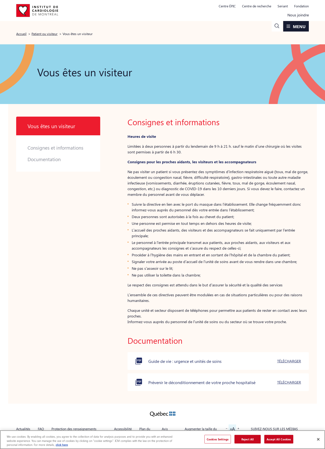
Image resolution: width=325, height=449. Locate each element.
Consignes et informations (55, 148)
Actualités (23, 429)
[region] (162, 439)
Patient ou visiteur (45, 34)
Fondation (301, 6)
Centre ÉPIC (227, 6)
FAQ (41, 429)
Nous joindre (298, 14)
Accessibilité (123, 429)
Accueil (21, 34)
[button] (277, 26)
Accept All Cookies (279, 439)
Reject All (247, 439)
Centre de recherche (256, 6)
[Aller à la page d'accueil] (37, 10)
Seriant (283, 6)
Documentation (44, 159)
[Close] (318, 439)
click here (62, 444)
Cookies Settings (218, 439)
